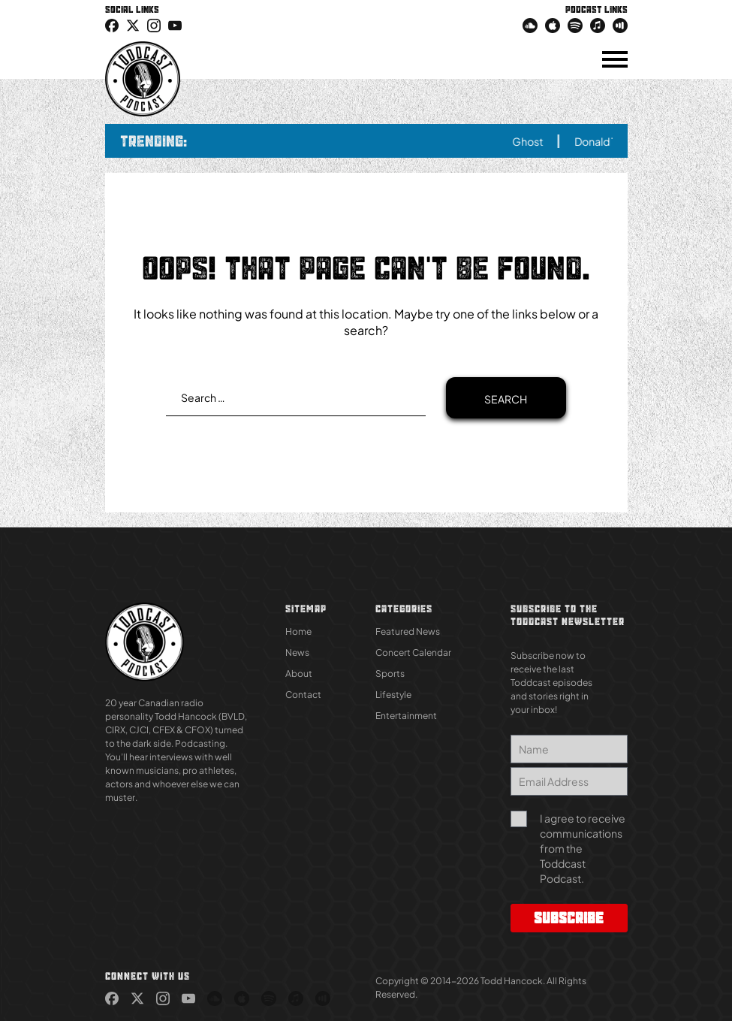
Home (298, 631)
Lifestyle (393, 694)
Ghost (535, 141)
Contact (303, 694)
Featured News (407, 631)
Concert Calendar (413, 652)
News (297, 652)
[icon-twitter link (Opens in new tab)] (133, 25)
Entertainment (406, 715)
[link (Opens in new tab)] (112, 25)
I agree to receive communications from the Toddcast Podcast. (582, 848)
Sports (390, 673)
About (298, 673)
